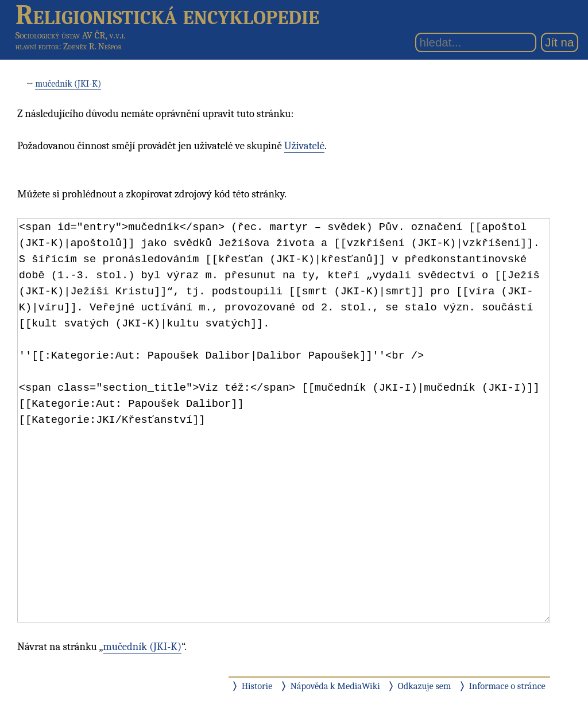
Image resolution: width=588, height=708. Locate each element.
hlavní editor (37, 46)
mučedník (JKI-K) (68, 84)
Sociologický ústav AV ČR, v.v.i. (71, 35)
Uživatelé (304, 145)
